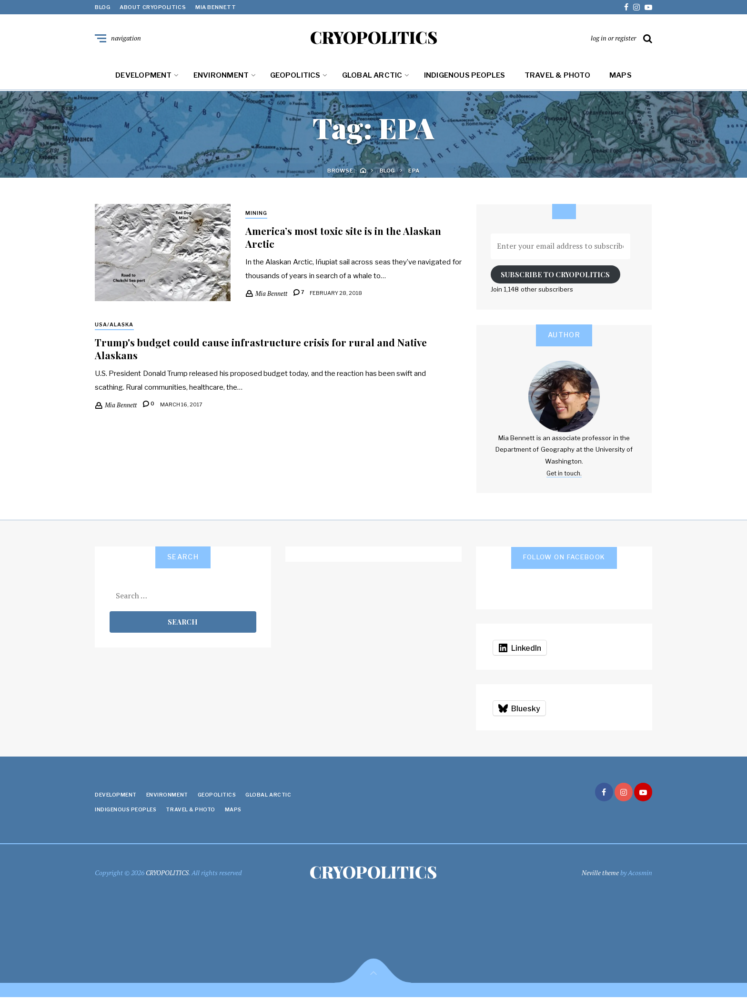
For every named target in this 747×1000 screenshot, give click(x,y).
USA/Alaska (115, 326)
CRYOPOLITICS (374, 38)
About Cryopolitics (153, 7)
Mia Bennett (215, 7)
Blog (102, 7)
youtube (648, 7)
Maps (620, 77)
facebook (626, 7)
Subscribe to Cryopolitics (555, 276)
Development (143, 77)
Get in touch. (564, 475)
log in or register (613, 38)
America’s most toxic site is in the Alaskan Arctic (347, 239)
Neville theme (600, 874)
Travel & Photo (557, 77)
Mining (256, 215)
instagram (636, 7)
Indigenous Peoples (464, 77)
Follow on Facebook (564, 559)
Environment (221, 77)
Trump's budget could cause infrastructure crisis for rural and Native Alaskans (266, 350)
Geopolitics (295, 77)
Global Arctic (372, 77)
